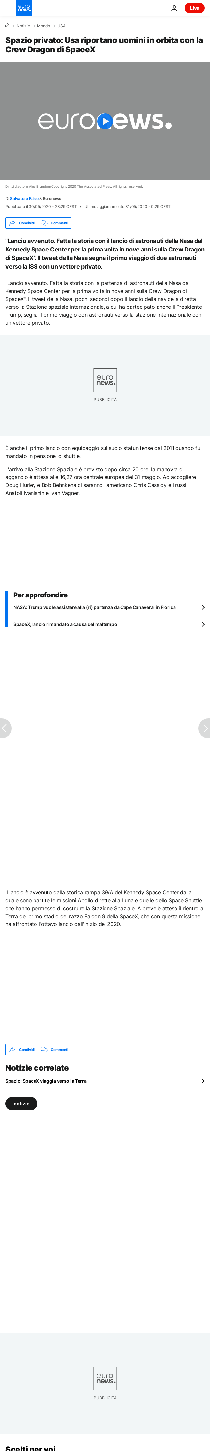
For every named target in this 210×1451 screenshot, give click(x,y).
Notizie (23, 26)
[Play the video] (105, 121)
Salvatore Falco (24, 198)
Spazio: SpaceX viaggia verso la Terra (46, 1081)
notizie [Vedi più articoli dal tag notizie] (21, 1103)
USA (61, 26)
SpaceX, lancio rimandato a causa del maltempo (65, 624)
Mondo (43, 26)
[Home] (7, 25)
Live (194, 8)
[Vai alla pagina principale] (24, 8)
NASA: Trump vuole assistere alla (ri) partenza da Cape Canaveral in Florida (94, 607)
